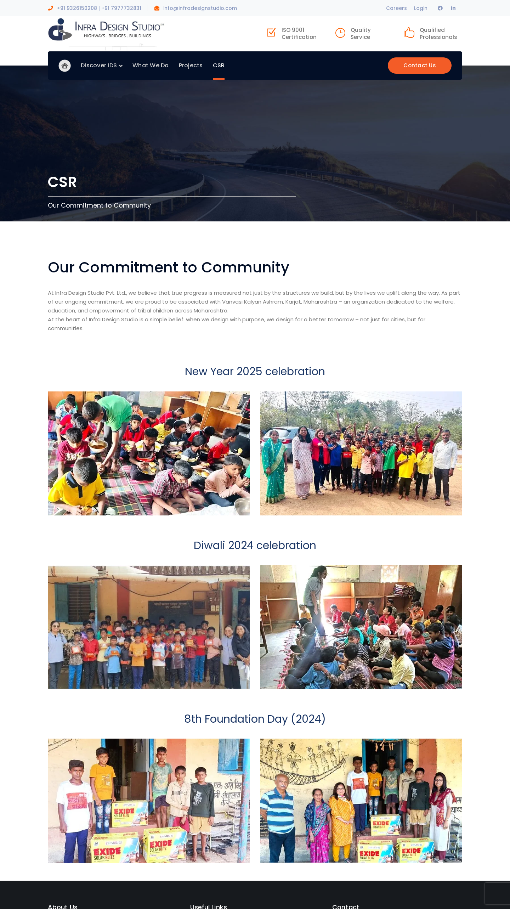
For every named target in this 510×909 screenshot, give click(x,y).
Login (420, 8)
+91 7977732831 (121, 8)
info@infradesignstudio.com (200, 8)
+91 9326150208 (77, 8)
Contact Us (419, 65)
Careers (396, 8)
